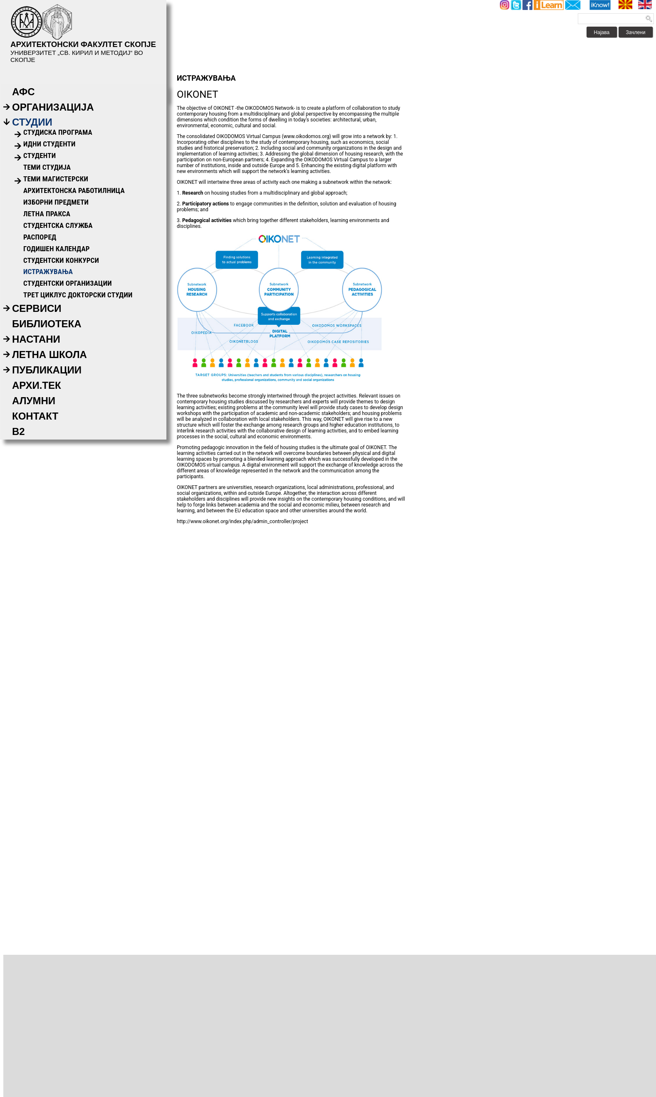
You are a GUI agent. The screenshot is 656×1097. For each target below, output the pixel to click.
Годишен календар (56, 249)
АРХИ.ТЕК (36, 385)
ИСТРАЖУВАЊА (48, 271)
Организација (53, 107)
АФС (23, 91)
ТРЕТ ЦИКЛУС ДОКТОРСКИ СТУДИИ (77, 295)
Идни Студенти (49, 144)
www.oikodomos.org (306, 136)
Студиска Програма (57, 132)
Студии (32, 122)
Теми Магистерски (55, 179)
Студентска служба (58, 225)
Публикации (47, 370)
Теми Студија (47, 167)
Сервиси (37, 308)
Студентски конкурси (61, 260)
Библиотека (47, 323)
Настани (36, 339)
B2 (18, 431)
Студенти (39, 155)
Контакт (35, 416)
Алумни (33, 400)
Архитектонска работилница (74, 190)
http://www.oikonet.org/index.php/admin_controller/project (242, 521)
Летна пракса (46, 214)
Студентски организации (67, 283)
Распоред (39, 237)
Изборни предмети (56, 202)
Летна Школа (49, 354)
